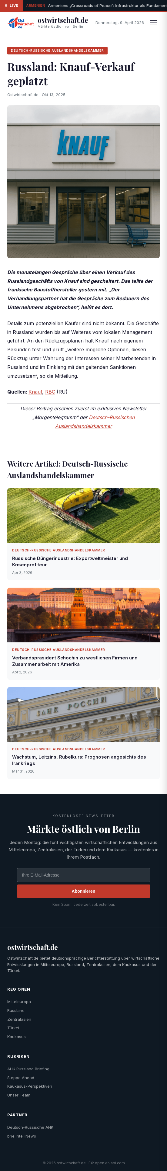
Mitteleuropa (19, 1001)
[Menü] (154, 22)
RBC (50, 392)
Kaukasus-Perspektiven (29, 1086)
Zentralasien (19, 1019)
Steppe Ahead (20, 1077)
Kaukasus (16, 1036)
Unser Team (18, 1095)
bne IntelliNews (21, 1136)
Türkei (13, 1027)
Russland (16, 1010)
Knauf (35, 392)
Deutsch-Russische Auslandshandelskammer (57, 50)
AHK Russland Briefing (28, 1068)
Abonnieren (83, 891)
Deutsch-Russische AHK (30, 1127)
